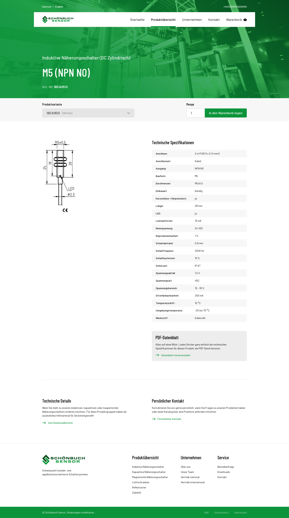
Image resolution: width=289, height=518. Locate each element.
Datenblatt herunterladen (175, 355)
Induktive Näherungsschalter (148, 466)
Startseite (137, 19)
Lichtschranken (140, 482)
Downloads (223, 471)
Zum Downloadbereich (60, 422)
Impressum (240, 512)
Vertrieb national (190, 477)
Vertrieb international (193, 482)
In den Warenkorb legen (225, 113)
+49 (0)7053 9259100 (235, 6)
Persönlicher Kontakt (169, 418)
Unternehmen (192, 19)
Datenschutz (221, 512)
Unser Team (187, 471)
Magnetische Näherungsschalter (150, 477)
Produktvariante (52, 104)
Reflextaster (139, 487)
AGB (206, 512)
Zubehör (136, 492)
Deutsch (46, 6)
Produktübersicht (163, 19)
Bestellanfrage (225, 466)
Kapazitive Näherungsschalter (149, 471)
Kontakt (214, 19)
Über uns (186, 466)
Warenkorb (234, 19)
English (59, 6)
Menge (190, 104)
